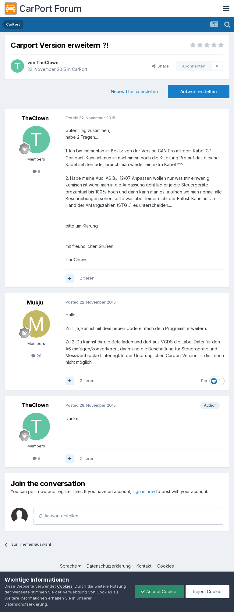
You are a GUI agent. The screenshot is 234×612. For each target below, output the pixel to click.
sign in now (144, 491)
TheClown (47, 62)
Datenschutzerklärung (109, 566)
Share (160, 66)
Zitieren (87, 278)
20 (36, 355)
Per (204, 380)
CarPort (79, 69)
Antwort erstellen (198, 91)
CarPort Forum (43, 8)
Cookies (165, 566)
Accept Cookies (158, 591)
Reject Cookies (207, 591)
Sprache (70, 566)
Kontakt (143, 566)
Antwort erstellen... (60, 515)
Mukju (35, 302)
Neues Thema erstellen (134, 91)
